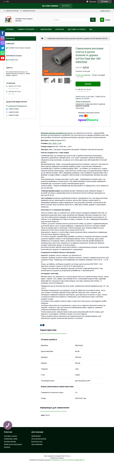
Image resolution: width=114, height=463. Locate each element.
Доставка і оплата (10, 436)
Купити (88, 84)
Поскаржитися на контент (59, 460)
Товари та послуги (25, 29)
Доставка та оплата (77, 29)
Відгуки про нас (36, 441)
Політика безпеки (10, 441)
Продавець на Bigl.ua (57, 458)
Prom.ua (67, 456)
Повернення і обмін (10, 438)
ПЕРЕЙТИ (66, 6)
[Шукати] (93, 20)
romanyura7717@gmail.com (17, 106)
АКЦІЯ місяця (45, 29)
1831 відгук (92, 1)
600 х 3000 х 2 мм (54, 143)
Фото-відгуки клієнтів (38, 438)
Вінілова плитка (67, 133)
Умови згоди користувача (13, 444)
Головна (9, 29)
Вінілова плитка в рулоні (51, 133)
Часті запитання (36, 444)
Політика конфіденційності (76, 460)
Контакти (59, 29)
